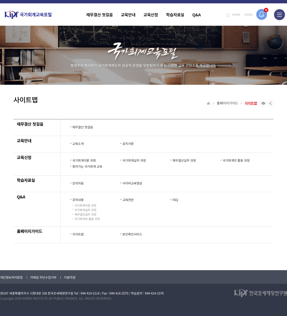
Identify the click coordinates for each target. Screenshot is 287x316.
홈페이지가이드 (227, 103)
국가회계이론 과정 (84, 160)
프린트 (263, 103)
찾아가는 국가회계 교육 (87, 166)
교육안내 (24, 140)
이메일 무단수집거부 (43, 277)
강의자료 (78, 183)
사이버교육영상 (132, 183)
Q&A (21, 196)
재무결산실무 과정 (184, 160)
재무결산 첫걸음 (30, 124)
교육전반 (128, 199)
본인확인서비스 (132, 234)
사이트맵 (251, 103)
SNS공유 (270, 103)
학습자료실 (26, 180)
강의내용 (78, 199)
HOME (236, 14)
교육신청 (24, 157)
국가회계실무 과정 (134, 160)
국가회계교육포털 (28, 15)
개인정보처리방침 (11, 277)
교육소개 (78, 143)
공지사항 (128, 143)
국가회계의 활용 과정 (236, 160)
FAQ (175, 199)
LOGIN (248, 14)
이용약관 (69, 277)
